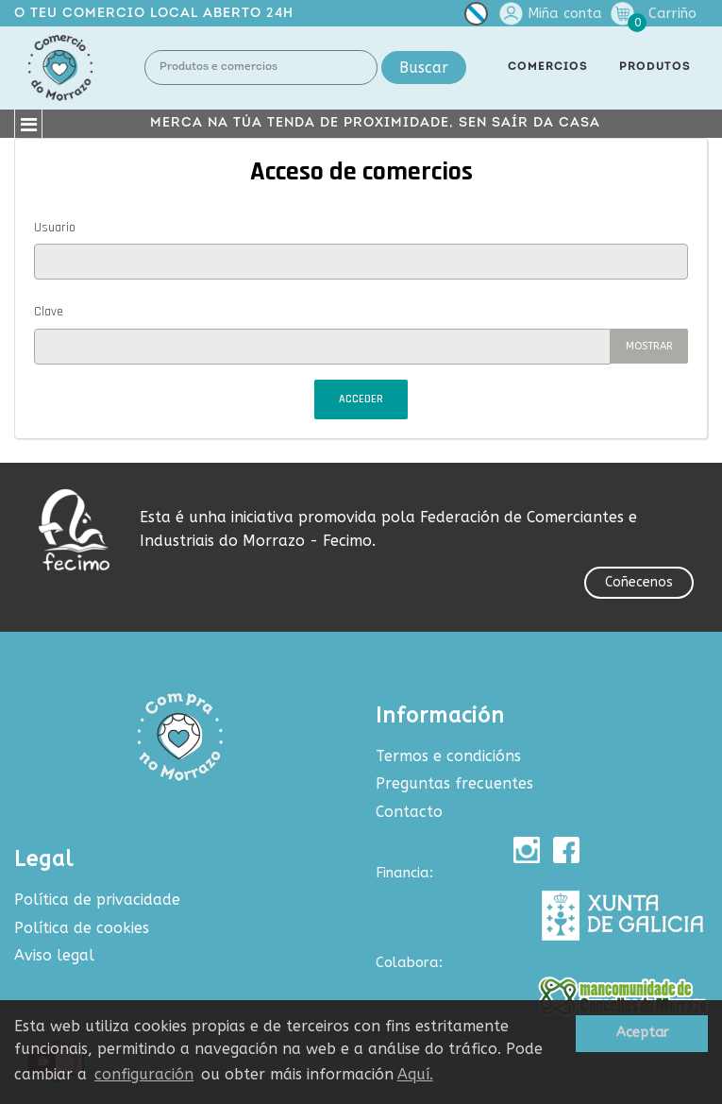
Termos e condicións (448, 756)
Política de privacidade (97, 900)
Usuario (55, 227)
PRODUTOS (655, 67)
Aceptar (642, 1033)
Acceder (361, 399)
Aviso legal (54, 955)
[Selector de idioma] (476, 17)
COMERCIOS (548, 67)
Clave (48, 311)
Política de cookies (81, 928)
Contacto (409, 812)
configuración (143, 1074)
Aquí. (415, 1074)
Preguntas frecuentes (454, 783)
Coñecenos (639, 582)
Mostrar (649, 346)
